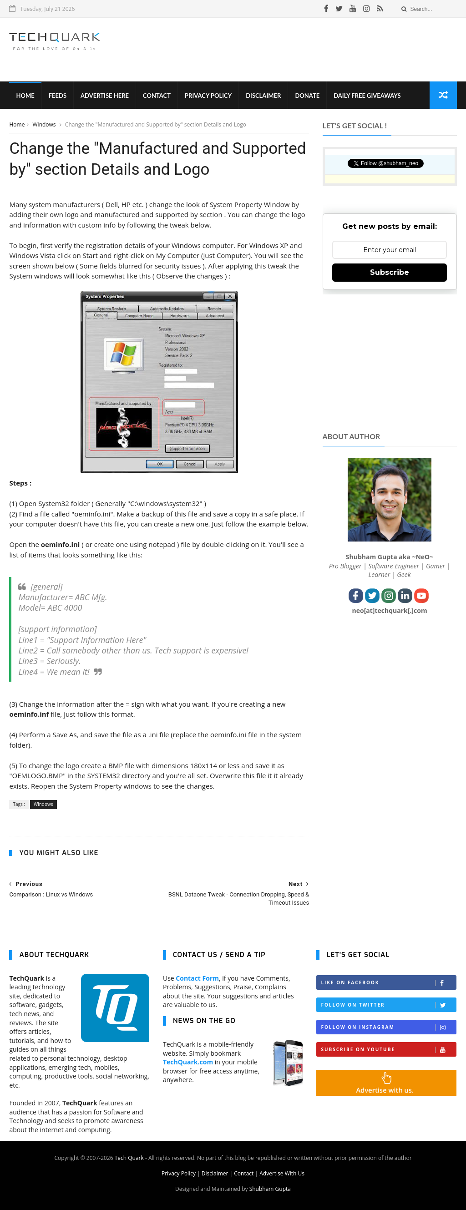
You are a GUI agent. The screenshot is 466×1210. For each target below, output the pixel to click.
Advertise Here (105, 95)
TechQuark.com (188, 1062)
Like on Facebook (388, 982)
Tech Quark (129, 1158)
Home (25, 95)
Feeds (57, 95)
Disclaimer (263, 95)
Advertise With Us (281, 1173)
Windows (45, 124)
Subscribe (389, 272)
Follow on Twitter (388, 1005)
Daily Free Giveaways (367, 95)
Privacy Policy (208, 95)
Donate (307, 95)
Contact (157, 95)
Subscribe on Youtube (388, 1049)
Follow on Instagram (388, 1027)
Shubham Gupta (270, 1189)
